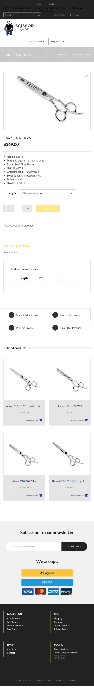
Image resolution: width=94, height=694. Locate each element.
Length (12, 193)
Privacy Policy (61, 629)
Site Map (71, 680)
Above (68, 54)
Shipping (58, 618)
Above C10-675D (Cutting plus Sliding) (70, 481)
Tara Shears (12, 629)
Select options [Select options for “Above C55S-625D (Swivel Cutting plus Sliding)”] (32, 420)
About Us (11, 649)
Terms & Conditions (44, 680)
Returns (58, 622)
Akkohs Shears (14, 618)
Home (60, 54)
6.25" (40, 278)
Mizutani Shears (15, 625)
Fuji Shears (12, 622)
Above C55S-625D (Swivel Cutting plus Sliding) (24, 406)
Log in (40, 4)
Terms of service (62, 625)
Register (52, 4)
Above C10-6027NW (24, 481)
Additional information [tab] (16, 245)
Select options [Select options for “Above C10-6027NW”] (32, 495)
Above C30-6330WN (70, 406)
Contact (11, 652)
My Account (59, 15)
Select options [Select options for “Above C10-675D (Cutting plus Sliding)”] (77, 495)
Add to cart (48, 208)
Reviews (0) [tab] (10, 252)
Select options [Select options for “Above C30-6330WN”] (77, 420)
